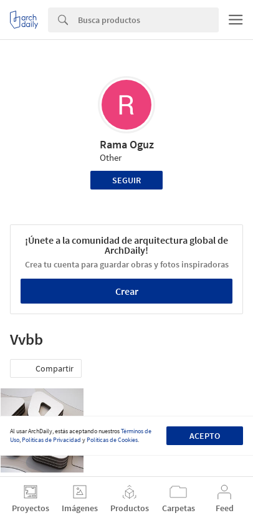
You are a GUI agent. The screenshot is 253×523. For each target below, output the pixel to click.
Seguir (126, 180)
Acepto (204, 435)
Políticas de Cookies (112, 440)
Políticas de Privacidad (51, 440)
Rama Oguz (127, 144)
